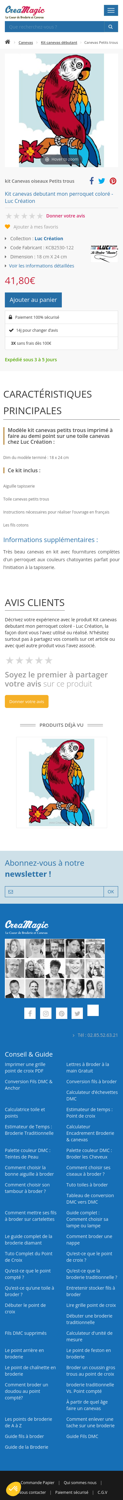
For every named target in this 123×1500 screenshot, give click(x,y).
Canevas (26, 42)
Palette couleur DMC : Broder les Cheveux (89, 1153)
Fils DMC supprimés (26, 1333)
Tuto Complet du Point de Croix (28, 1256)
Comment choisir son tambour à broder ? (27, 1188)
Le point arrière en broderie (24, 1353)
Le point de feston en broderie (88, 1353)
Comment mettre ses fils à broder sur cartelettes (31, 1215)
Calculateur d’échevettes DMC (92, 1095)
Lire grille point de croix (91, 1305)
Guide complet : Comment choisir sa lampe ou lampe (87, 1219)
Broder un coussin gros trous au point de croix (90, 1370)
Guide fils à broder (24, 1436)
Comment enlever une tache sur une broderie (90, 1422)
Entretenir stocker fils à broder (90, 1291)
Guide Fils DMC (82, 1436)
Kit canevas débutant (59, 42)
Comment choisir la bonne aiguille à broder (29, 1170)
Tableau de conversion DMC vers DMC (90, 1198)
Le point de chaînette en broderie (30, 1370)
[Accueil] (7, 42)
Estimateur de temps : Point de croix (89, 1112)
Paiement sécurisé (71, 1492)
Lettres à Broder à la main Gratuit (87, 1067)
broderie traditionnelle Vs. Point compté (90, 1388)
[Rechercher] (111, 26)
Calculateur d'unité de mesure (89, 1336)
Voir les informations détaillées (41, 266)
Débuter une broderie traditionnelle (89, 1319)
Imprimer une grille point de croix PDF (25, 1067)
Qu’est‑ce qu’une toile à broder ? (29, 1291)
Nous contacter (32, 1492)
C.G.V (102, 1492)
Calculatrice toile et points (25, 1112)
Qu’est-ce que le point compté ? (28, 1274)
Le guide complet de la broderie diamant (28, 1239)
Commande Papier (37, 1482)
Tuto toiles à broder (87, 1185)
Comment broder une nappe (89, 1239)
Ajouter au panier (33, 300)
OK (111, 891)
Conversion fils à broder (91, 1081)
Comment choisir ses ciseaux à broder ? (88, 1170)
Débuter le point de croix (25, 1308)
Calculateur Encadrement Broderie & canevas (90, 1133)
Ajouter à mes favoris (36, 227)
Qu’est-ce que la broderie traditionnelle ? (91, 1274)
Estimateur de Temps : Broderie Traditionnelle (29, 1129)
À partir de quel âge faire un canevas (87, 1405)
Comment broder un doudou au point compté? (26, 1391)
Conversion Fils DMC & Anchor (28, 1084)
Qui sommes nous (80, 1482)
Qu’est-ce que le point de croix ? (89, 1256)
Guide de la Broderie (26, 1447)
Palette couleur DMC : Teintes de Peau (27, 1153)
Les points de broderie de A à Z (28, 1422)
